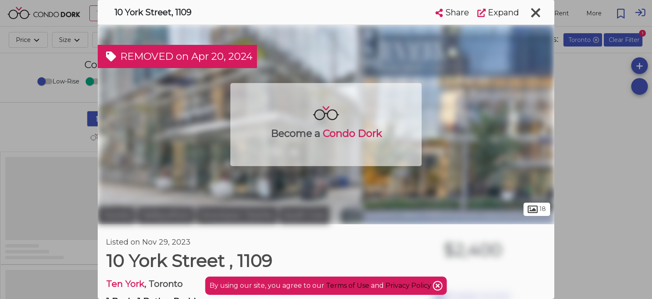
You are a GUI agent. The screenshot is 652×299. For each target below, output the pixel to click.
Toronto (116, 215)
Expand (498, 12)
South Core (304, 215)
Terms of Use (347, 285)
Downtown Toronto (236, 215)
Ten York (125, 284)
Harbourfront (165, 215)
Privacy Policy (409, 285)
